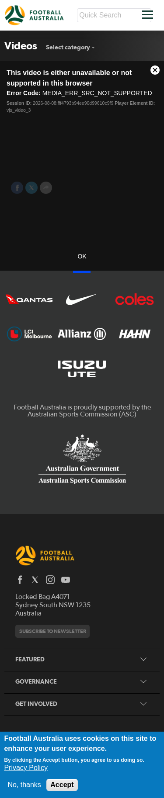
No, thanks (24, 784)
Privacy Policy (26, 767)
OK (81, 256)
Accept (61, 784)
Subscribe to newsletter (52, 631)
